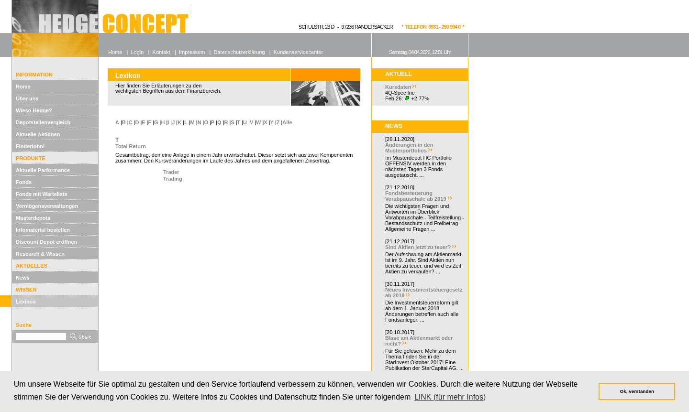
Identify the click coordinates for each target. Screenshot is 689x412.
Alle (287, 122)
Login (137, 52)
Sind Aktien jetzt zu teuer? (418, 247)
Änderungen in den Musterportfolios (409, 147)
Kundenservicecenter (298, 52)
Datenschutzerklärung (239, 52)
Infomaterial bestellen (43, 230)
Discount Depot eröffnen (46, 242)
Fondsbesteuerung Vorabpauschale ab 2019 (415, 196)
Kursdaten (398, 87)
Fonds (24, 182)
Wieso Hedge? (34, 110)
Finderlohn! (30, 146)
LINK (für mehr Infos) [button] (450, 397)
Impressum (192, 52)
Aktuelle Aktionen (38, 134)
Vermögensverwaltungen (47, 206)
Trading (172, 179)
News (23, 278)
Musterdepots (33, 218)
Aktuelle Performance (43, 170)
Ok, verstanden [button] (637, 391)
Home (23, 86)
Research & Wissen (40, 254)
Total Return (130, 146)
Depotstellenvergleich (43, 122)
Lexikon (26, 301)
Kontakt (161, 52)
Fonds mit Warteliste (41, 194)
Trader (171, 172)
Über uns (27, 98)
